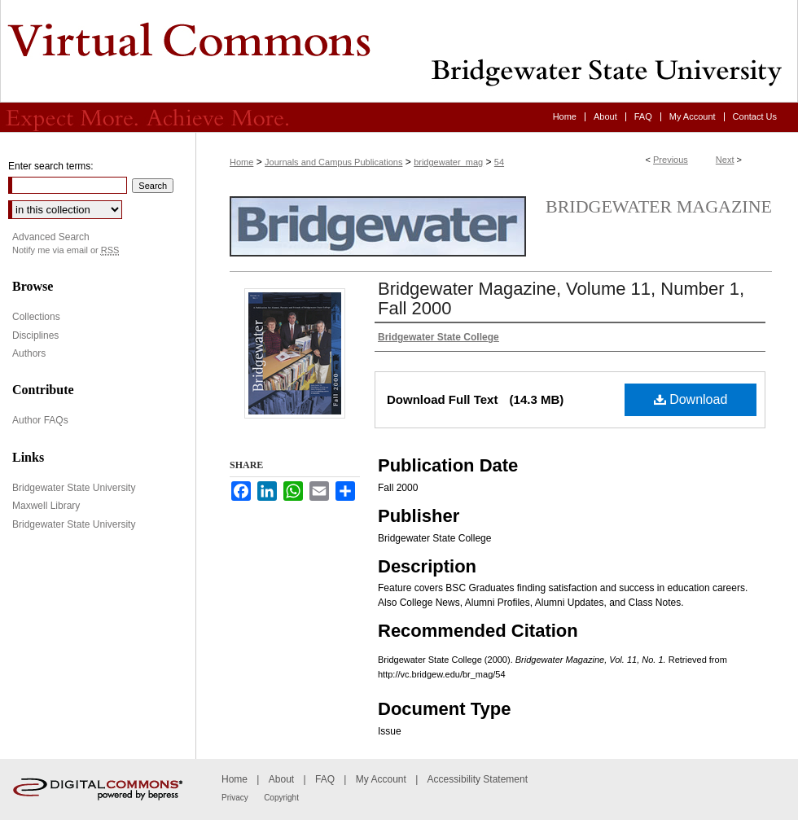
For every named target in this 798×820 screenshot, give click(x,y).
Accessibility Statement (478, 779)
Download (691, 399)
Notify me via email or (65, 250)
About (281, 779)
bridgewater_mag (448, 162)
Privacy (234, 797)
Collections (36, 316)
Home (241, 162)
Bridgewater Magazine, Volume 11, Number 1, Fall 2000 (561, 298)
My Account (381, 779)
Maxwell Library (46, 505)
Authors (29, 353)
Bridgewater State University (73, 487)
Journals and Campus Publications (333, 162)
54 (499, 162)
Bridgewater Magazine (659, 206)
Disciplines (35, 335)
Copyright (281, 797)
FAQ (325, 779)
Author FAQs (40, 420)
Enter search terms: (51, 166)
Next (725, 159)
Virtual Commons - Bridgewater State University (399, 51)
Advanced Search (51, 237)
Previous (670, 159)
